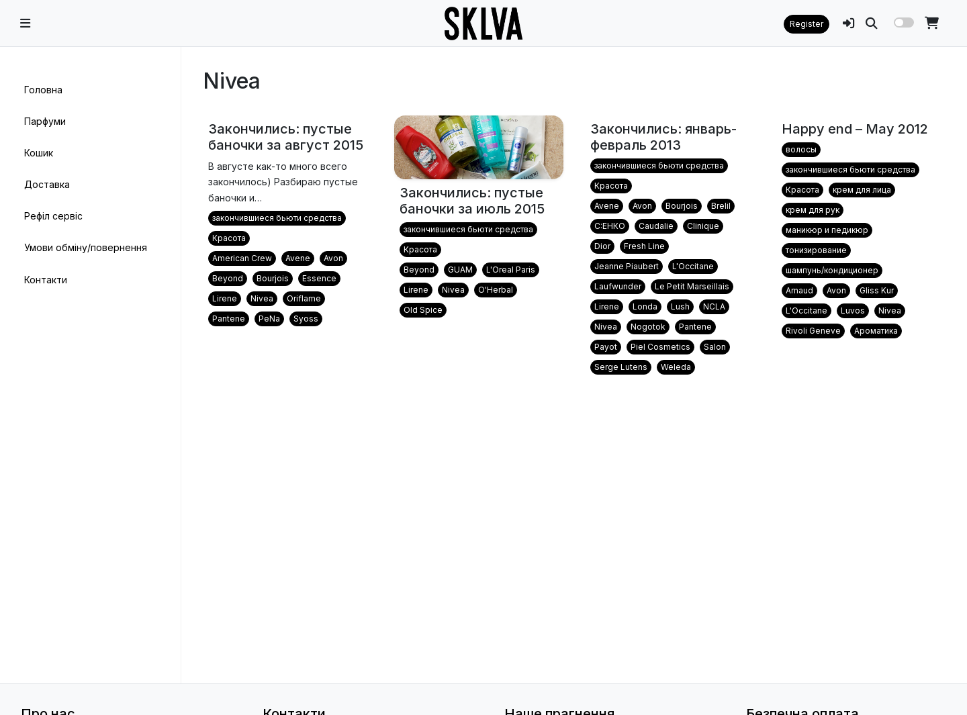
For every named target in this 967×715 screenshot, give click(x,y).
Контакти (45, 279)
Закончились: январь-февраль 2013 (663, 137)
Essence (319, 278)
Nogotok (648, 327)
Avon (333, 258)
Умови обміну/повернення (85, 247)
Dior (602, 246)
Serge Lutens (620, 367)
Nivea (261, 298)
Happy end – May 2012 (855, 129)
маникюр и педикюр (827, 230)
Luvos (853, 310)
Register (806, 24)
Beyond (227, 278)
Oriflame (304, 298)
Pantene (228, 319)
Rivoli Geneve (813, 331)
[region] (90, 365)
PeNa (269, 319)
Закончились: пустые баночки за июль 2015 (472, 201)
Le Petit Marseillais (692, 286)
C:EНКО (609, 226)
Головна (43, 89)
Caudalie (656, 226)
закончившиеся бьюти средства (277, 218)
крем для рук (812, 210)
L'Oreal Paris (510, 270)
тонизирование (816, 250)
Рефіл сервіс (53, 216)
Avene (297, 258)
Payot (605, 347)
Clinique (703, 226)
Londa (645, 306)
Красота (229, 238)
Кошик (38, 152)
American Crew (242, 258)
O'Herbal (495, 290)
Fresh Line (644, 246)
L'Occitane (693, 266)
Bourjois (273, 278)
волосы (801, 149)
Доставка (47, 184)
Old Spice (423, 310)
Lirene (224, 298)
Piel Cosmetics (660, 347)
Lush (680, 306)
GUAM (460, 270)
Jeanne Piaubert (626, 266)
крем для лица (862, 190)
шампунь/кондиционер (832, 270)
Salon (715, 347)
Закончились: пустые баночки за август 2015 (285, 137)
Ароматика (876, 331)
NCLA (714, 306)
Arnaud (799, 290)
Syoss (305, 319)
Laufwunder (617, 286)
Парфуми (45, 121)
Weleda (676, 367)
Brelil (721, 206)
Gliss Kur (877, 290)
